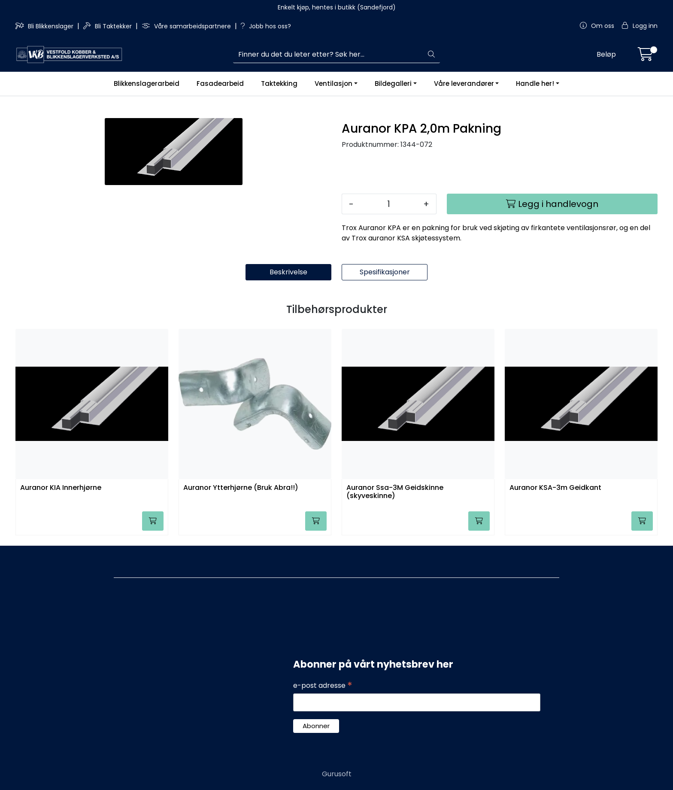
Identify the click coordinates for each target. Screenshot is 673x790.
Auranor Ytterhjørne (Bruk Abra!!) (240, 487)
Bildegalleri (393, 83)
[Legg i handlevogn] (552, 204)
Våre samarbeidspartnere (187, 26)
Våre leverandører (464, 83)
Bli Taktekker (108, 26)
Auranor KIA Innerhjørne (60, 487)
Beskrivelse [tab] (288, 272)
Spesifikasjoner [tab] (385, 272)
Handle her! (535, 83)
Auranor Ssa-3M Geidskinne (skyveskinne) (394, 492)
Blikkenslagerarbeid (146, 83)
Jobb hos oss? (266, 26)
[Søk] (328, 54)
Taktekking (279, 83)
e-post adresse (322, 685)
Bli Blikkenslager (45, 26)
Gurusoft (337, 774)
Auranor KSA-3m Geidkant (555, 487)
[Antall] (388, 204)
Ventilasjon (333, 83)
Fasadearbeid (220, 83)
